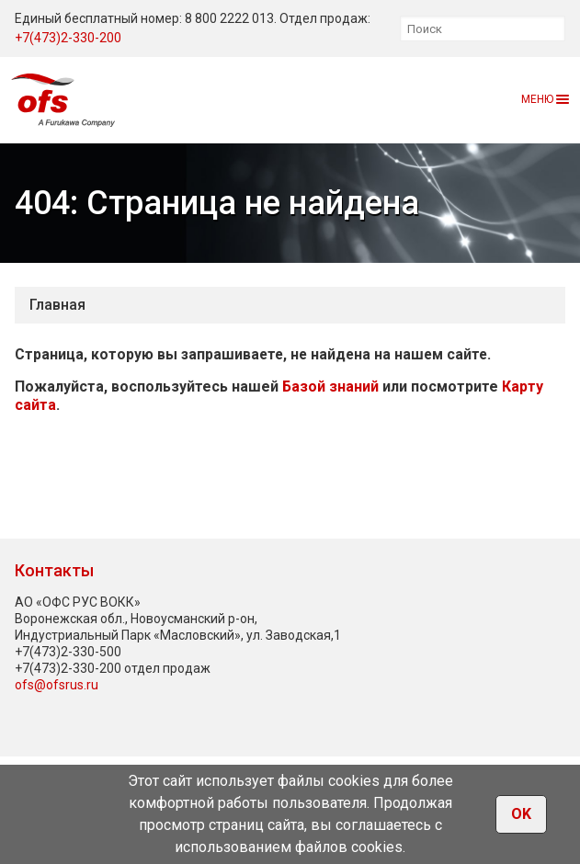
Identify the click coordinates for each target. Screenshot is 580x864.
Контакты (54, 570)
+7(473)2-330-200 (68, 37)
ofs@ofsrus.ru (56, 684)
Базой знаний (330, 386)
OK (521, 814)
